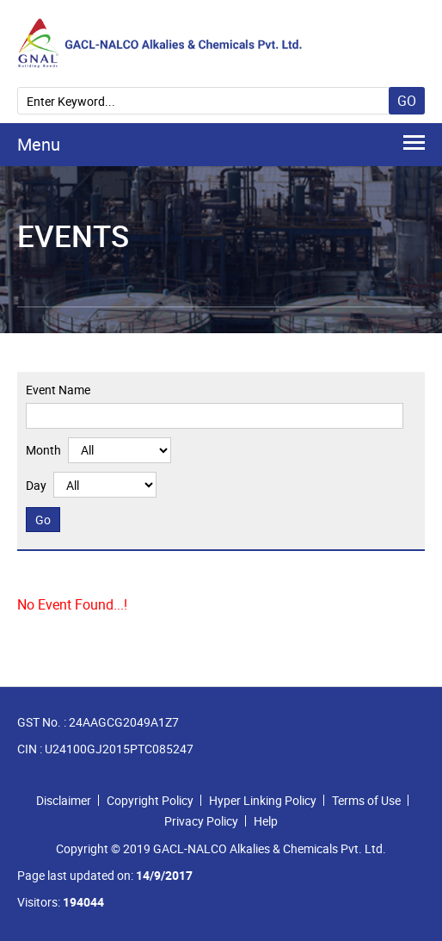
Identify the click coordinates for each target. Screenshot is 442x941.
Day (36, 485)
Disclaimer (63, 800)
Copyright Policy (150, 800)
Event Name (58, 389)
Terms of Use (366, 800)
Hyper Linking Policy (262, 800)
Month (43, 450)
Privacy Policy (201, 821)
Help (266, 821)
